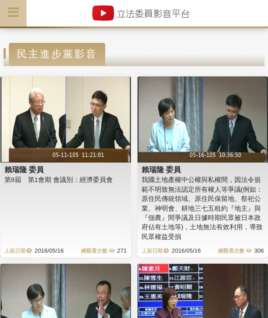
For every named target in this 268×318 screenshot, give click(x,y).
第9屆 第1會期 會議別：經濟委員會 (58, 179)
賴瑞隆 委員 (24, 170)
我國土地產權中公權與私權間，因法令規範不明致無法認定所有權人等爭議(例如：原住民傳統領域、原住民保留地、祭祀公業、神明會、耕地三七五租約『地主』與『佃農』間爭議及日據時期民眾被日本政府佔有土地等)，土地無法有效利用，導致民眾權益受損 (202, 208)
